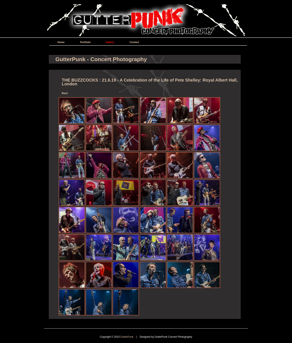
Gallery (110, 42)
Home (60, 42)
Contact (134, 42)
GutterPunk (127, 336)
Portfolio (85, 42)
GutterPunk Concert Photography (173, 336)
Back (65, 93)
